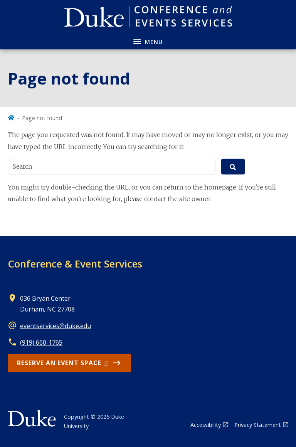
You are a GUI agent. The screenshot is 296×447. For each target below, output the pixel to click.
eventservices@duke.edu (55, 326)
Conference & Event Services (75, 264)
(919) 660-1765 (41, 342)
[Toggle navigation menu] (148, 41)
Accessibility (205, 424)
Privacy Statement (257, 424)
